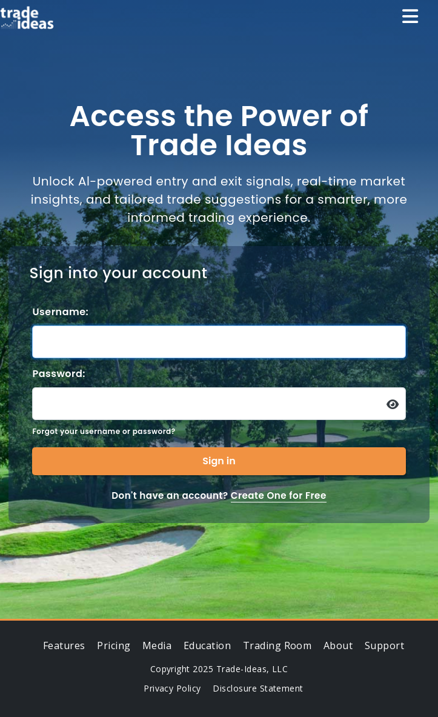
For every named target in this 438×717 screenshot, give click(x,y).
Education (207, 645)
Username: (60, 312)
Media (156, 645)
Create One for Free (279, 495)
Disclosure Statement (258, 688)
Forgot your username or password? (103, 431)
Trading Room (277, 645)
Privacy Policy (172, 688)
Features (64, 645)
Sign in (218, 461)
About (338, 645)
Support (384, 645)
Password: (58, 374)
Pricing (113, 645)
